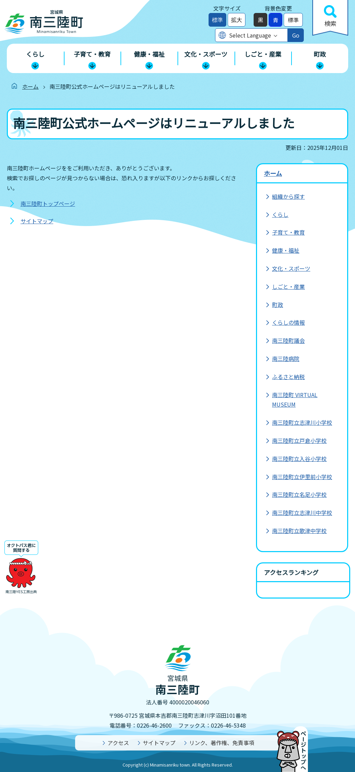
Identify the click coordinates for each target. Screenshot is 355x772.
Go (295, 35)
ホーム (30, 86)
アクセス (118, 743)
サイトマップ (36, 221)
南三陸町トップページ (47, 203)
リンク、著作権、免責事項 (221, 743)
